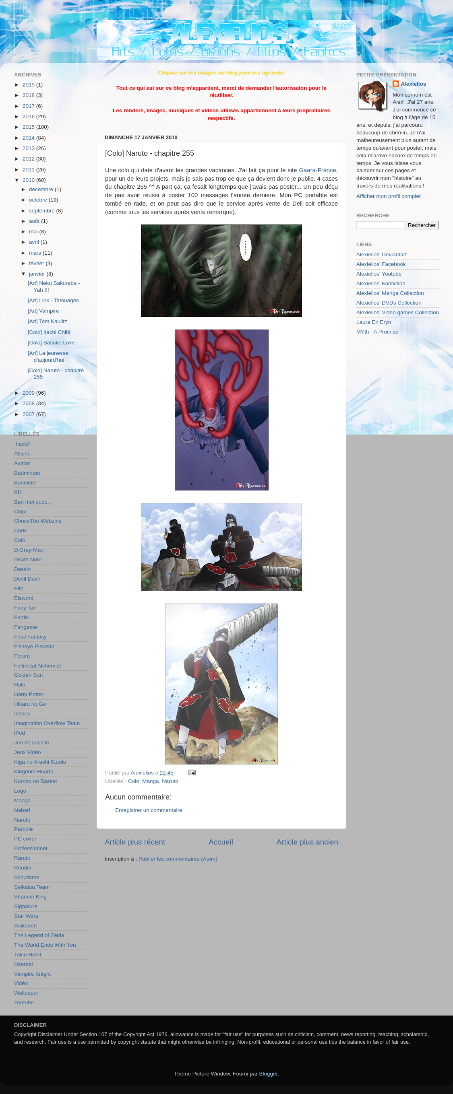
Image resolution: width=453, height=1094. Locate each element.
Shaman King (30, 897)
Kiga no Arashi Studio (40, 762)
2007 (29, 414)
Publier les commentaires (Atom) (178, 859)
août (35, 221)
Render (23, 868)
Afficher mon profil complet (388, 196)
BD (18, 492)
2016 (29, 116)
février (37, 263)
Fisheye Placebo (34, 646)
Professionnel (30, 848)
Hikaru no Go (30, 704)
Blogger (268, 1074)
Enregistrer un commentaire (148, 810)
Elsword (23, 598)
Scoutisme (26, 877)
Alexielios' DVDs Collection (389, 303)
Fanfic (21, 617)
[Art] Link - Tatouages (53, 300)
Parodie (23, 829)
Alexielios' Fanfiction (380, 283)
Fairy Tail (25, 608)
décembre (42, 189)
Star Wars (26, 916)
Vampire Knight (32, 974)
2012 (29, 159)
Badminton (27, 473)
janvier (38, 274)
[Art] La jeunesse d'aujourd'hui (48, 356)
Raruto (22, 858)
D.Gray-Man (29, 550)
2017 (29, 106)
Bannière (25, 483)
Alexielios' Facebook (381, 264)
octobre (39, 200)
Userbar (23, 964)
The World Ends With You (45, 945)
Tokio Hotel (27, 955)
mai (34, 232)
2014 (29, 138)
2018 (29, 95)
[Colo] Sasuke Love (51, 343)
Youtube (24, 1002)
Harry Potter (28, 694)
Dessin (22, 569)
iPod (19, 733)
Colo (133, 781)
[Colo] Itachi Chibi (49, 332)
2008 (29, 403)
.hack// (22, 444)
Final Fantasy (30, 637)
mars (36, 253)
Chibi (20, 512)
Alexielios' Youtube (378, 274)
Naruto (170, 781)
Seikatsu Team (32, 887)
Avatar (22, 463)
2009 (29, 393)
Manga (150, 781)
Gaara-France (317, 170)
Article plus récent (135, 842)
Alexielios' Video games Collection (397, 312)
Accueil (221, 842)
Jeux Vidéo (27, 752)
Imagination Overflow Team (47, 723)
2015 (29, 127)
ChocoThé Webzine (38, 521)
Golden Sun (28, 675)
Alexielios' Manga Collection (390, 293)
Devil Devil (27, 579)
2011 (29, 170)
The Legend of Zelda (39, 935)
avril (35, 242)
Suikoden (25, 926)
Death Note (27, 559)
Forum (22, 656)
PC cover (25, 839)
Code (20, 530)
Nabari (22, 810)
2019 (29, 85)
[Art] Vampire (43, 311)
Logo (20, 791)
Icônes (22, 714)
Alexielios (413, 84)
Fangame (25, 627)
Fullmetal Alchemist (37, 666)
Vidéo (21, 983)
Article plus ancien (307, 842)
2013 (29, 148)
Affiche (22, 454)
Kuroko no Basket (35, 781)
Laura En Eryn (373, 322)
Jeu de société (31, 743)
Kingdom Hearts (33, 771)
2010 (29, 180)
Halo (19, 685)
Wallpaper (26, 993)
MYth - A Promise (377, 332)
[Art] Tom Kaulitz (47, 321)
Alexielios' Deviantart (381, 254)
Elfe (18, 588)
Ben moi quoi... (32, 502)
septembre (42, 211)
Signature (25, 906)
